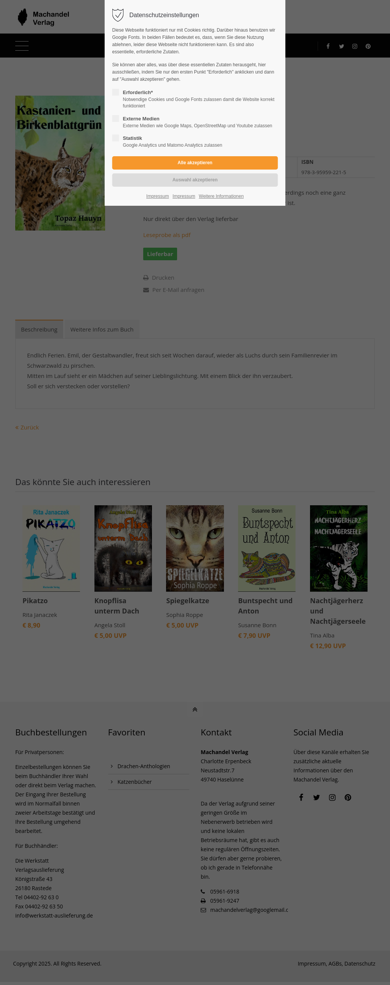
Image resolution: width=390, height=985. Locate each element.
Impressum (157, 196)
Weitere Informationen (221, 196)
